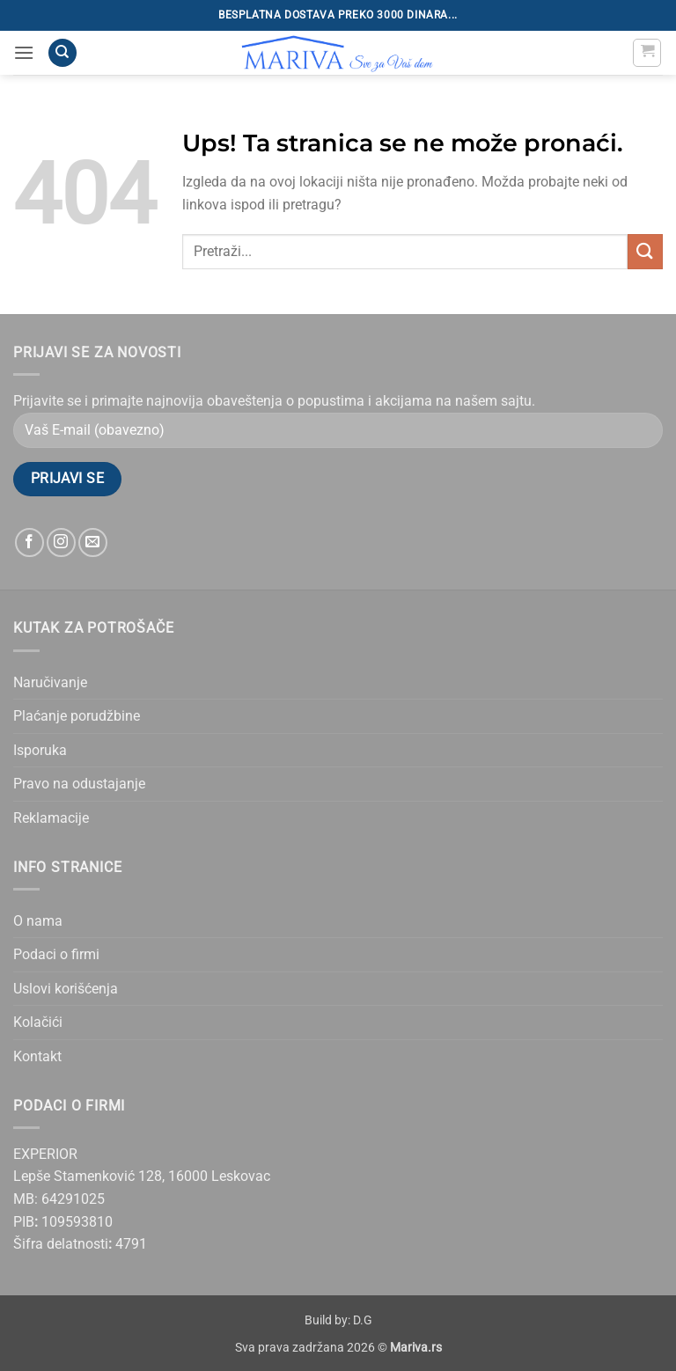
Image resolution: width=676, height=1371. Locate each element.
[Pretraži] (62, 53)
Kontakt (37, 1056)
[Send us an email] (92, 542)
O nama (37, 921)
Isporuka (40, 750)
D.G (362, 1320)
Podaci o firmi (56, 954)
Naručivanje (50, 682)
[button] (23, 52)
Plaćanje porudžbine (76, 715)
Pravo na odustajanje (79, 783)
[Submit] (645, 251)
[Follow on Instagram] (61, 542)
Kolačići (37, 1022)
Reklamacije (51, 818)
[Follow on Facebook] (29, 542)
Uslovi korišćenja (65, 988)
